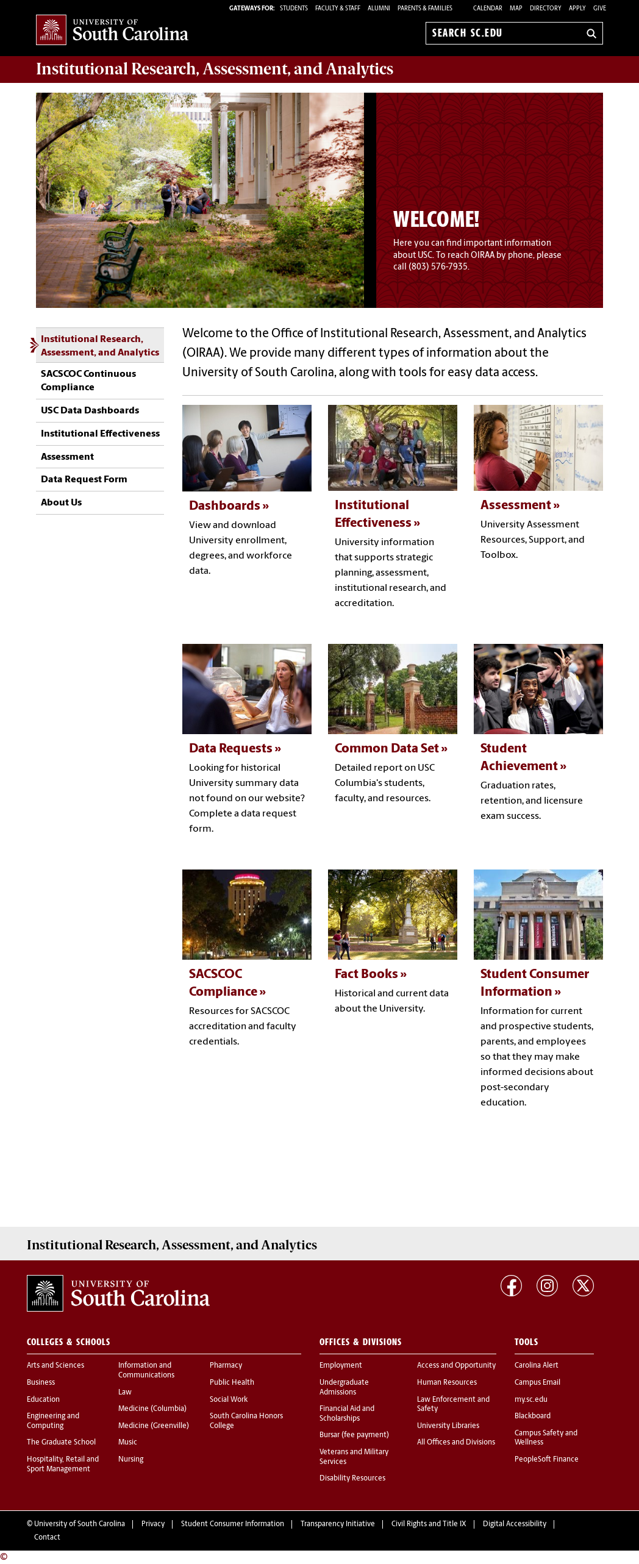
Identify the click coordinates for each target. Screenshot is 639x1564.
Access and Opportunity (456, 1365)
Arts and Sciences (55, 1365)
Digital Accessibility (514, 1524)
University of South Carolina (79, 1524)
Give (599, 8)
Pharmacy (226, 1365)
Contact (47, 1537)
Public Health (232, 1383)
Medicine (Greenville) (153, 1426)
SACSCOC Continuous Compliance (88, 381)
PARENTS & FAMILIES (425, 8)
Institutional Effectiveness (100, 434)
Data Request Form (84, 480)
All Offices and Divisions (456, 1442)
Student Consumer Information (232, 1524)
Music (127, 1442)
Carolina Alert (537, 1365)
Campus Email (537, 1383)
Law (125, 1392)
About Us (61, 503)
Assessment (67, 457)
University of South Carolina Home (112, 31)
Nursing (130, 1459)
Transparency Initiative (338, 1524)
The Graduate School (61, 1442)
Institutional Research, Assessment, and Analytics (100, 346)
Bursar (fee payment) (354, 1435)
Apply (577, 8)
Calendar (487, 8)
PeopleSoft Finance (547, 1459)
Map (516, 8)
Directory (546, 8)
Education (43, 1400)
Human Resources (447, 1383)
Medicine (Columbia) (152, 1409)
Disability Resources (352, 1478)
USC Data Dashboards (90, 411)
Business (41, 1383)
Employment (341, 1365)
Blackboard (533, 1416)
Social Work (229, 1400)
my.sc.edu (531, 1400)
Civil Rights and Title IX (428, 1524)
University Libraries (448, 1426)
